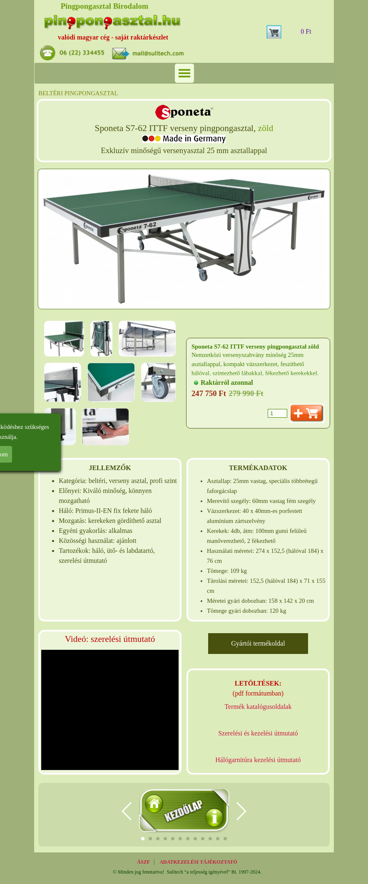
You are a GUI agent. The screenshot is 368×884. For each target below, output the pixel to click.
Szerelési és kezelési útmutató (258, 733)
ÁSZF (143, 862)
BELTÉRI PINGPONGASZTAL (78, 93)
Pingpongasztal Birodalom (105, 6)
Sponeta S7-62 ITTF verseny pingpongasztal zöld (255, 346)
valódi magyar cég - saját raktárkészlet (113, 37)
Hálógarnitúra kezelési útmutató (258, 759)
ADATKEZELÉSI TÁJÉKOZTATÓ (198, 862)
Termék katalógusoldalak (257, 706)
